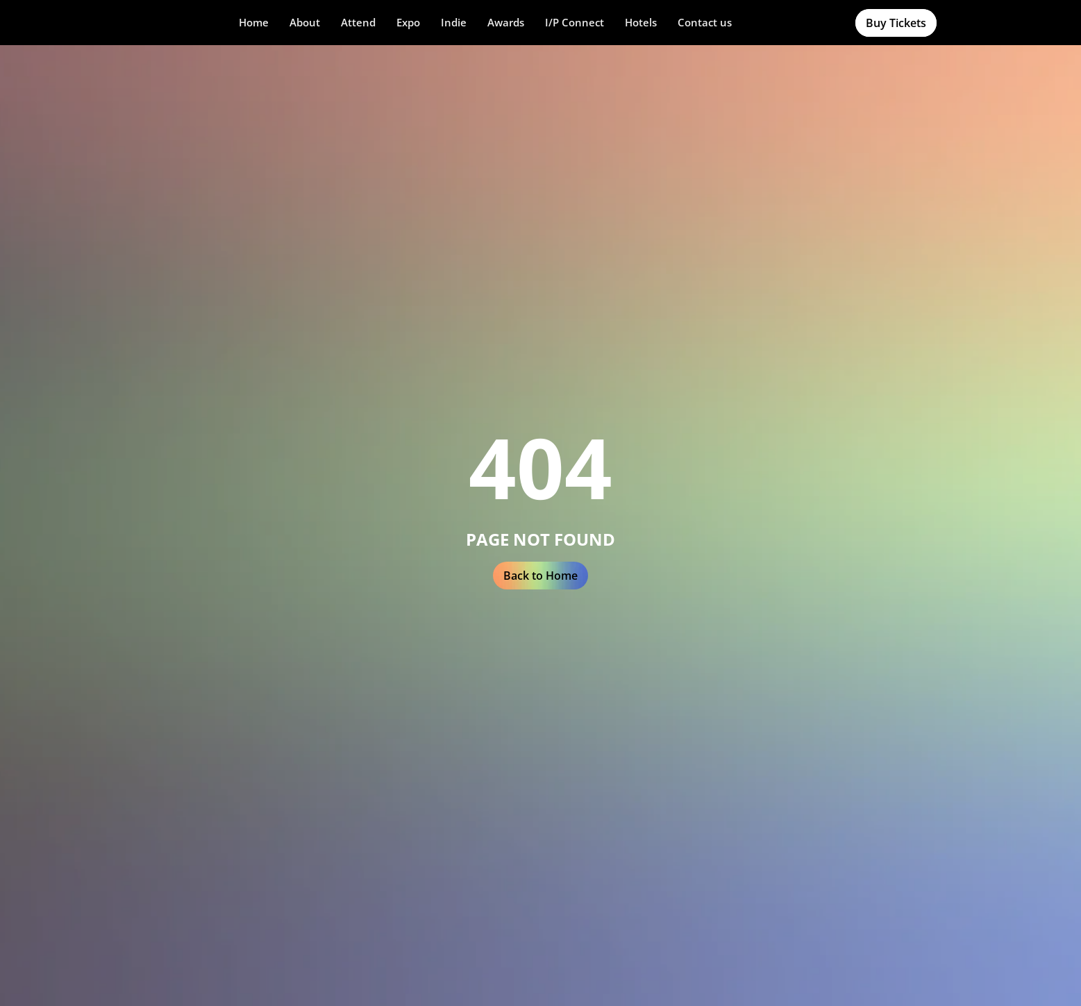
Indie (454, 22)
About (305, 22)
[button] (304, 22)
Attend (358, 22)
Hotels (641, 22)
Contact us (705, 22)
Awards (505, 22)
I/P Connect (574, 22)
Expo (408, 22)
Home (254, 22)
